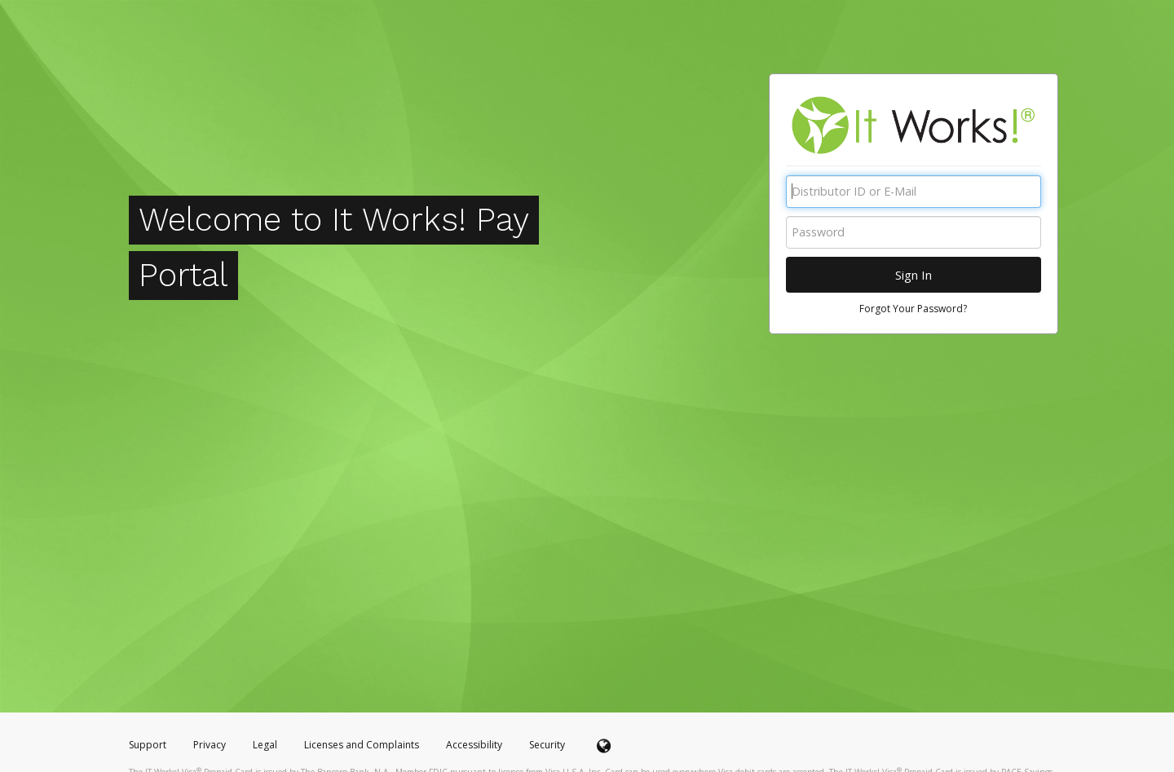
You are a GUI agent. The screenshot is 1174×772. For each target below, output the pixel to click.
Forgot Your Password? (913, 308)
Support (147, 745)
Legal (265, 745)
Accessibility (474, 745)
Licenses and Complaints (362, 745)
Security (547, 745)
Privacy (209, 745)
